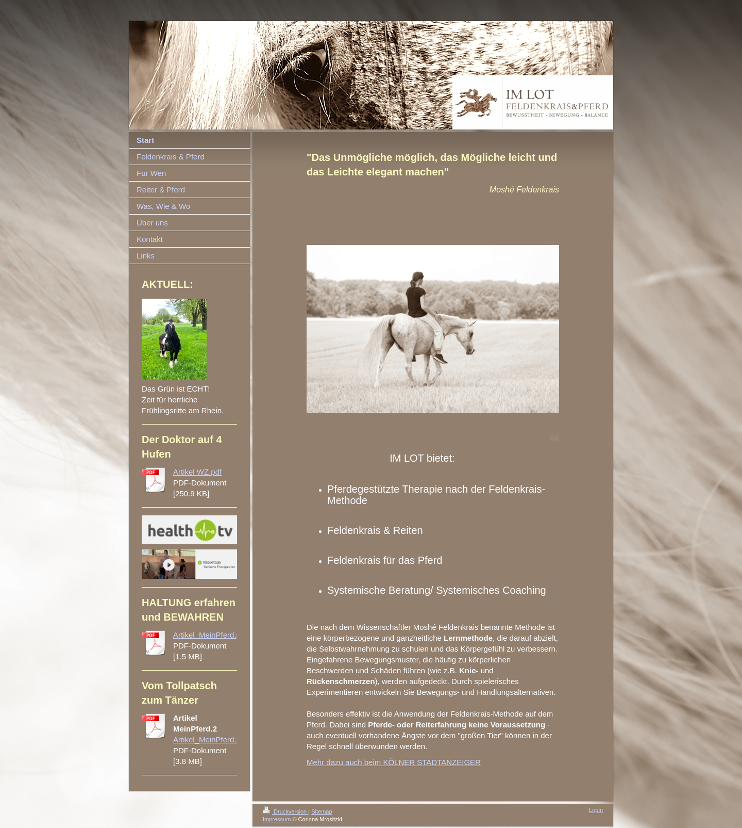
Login (596, 810)
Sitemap (321, 811)
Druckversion (285, 811)
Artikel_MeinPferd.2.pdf (213, 739)
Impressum (277, 819)
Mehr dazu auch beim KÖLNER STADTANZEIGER (394, 762)
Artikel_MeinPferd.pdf (210, 634)
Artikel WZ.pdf (197, 471)
